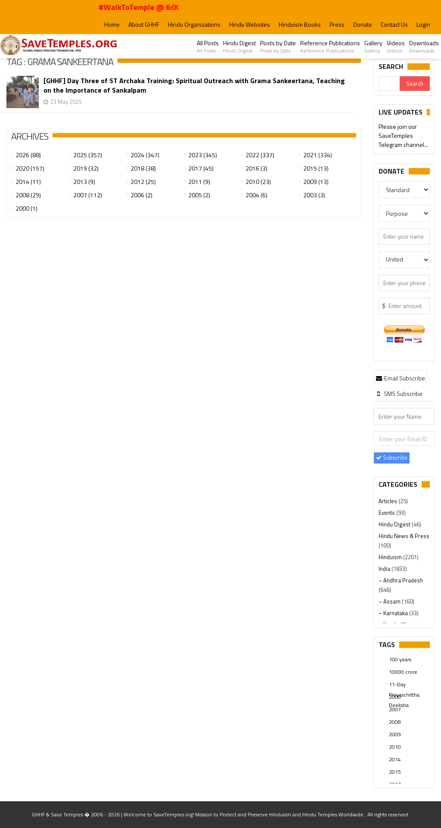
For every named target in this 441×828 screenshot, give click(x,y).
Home (112, 24)
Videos (396, 46)
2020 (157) (30, 168)
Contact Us (394, 24)
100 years (400, 659)
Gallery (373, 46)
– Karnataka (394, 613)
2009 (395, 734)
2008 (395, 722)
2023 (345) (202, 154)
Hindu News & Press (404, 536)
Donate (362, 24)
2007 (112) (87, 194)
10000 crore (403, 672)
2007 (395, 709)
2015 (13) (316, 168)
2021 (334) (317, 154)
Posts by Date (278, 46)
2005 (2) (199, 194)
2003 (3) (314, 194)
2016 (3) (256, 168)
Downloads (424, 46)
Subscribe (391, 457)
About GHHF (143, 24)
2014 (395, 759)
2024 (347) (144, 154)
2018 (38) (143, 168)
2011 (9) (199, 181)
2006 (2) (141, 194)
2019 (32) (86, 168)
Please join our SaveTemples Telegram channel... (403, 135)
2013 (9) (84, 181)
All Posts (208, 46)
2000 (395, 697)
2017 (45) (201, 168)
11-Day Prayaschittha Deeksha (404, 685)
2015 (395, 772)
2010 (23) (258, 181)
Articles (388, 501)
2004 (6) (256, 194)
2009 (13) (316, 181)
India (385, 568)
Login (423, 24)
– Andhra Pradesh (401, 580)
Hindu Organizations (194, 24)
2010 (395, 747)
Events (387, 512)
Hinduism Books (300, 24)
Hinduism (391, 557)
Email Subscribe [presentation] (400, 378)
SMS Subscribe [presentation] (398, 393)
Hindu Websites (249, 24)
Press (337, 24)
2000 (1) (26, 208)
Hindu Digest (239, 46)
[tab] (400, 378)
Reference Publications (330, 46)
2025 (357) (87, 154)
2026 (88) (28, 154)
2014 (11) (28, 181)
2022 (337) (259, 154)
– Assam (390, 601)
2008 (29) (28, 194)
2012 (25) (143, 181)
